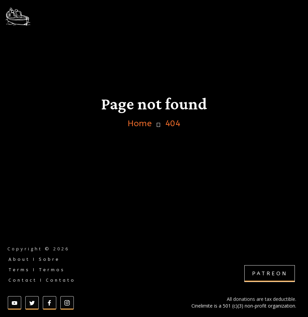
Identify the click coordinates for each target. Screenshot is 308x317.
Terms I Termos (36, 269)
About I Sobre (34, 259)
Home (140, 123)
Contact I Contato (41, 280)
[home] (35, 16)
